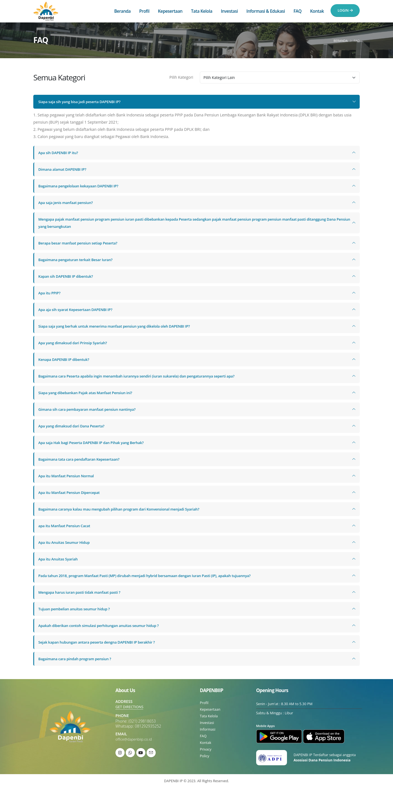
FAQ (297, 11)
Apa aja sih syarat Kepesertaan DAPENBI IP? (78, 309)
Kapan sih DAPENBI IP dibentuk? (67, 276)
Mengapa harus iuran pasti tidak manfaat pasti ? (82, 592)
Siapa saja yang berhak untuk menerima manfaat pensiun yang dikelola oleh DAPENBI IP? (119, 326)
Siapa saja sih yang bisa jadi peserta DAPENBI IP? (82, 101)
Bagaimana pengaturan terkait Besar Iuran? (78, 259)
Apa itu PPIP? (50, 292)
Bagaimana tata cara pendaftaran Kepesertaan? (81, 459)
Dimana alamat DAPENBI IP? (64, 169)
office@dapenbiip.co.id (135, 739)
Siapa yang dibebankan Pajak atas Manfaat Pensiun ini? (88, 392)
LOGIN (345, 10)
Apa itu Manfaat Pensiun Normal (68, 475)
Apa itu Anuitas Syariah (59, 559)
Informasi (207, 729)
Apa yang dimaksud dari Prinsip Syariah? (75, 342)
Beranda (122, 11)
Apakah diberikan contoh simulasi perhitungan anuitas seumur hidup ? (103, 625)
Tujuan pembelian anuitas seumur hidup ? (76, 608)
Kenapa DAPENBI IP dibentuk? (65, 359)
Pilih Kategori (181, 77)
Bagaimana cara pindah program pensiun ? (77, 658)
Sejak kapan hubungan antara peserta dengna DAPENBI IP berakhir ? (100, 642)
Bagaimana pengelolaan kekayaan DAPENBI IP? (81, 185)
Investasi (229, 11)
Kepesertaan (170, 11)
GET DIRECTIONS (130, 706)
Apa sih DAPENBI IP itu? (59, 152)
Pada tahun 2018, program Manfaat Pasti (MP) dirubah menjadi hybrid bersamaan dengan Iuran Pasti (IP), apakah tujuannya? (152, 575)
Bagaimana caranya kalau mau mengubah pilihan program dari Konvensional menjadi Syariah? (124, 509)
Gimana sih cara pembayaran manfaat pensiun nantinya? (90, 409)
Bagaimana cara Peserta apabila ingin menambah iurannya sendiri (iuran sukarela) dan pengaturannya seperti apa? (143, 376)
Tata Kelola (201, 11)
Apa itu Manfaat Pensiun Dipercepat (71, 492)
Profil (144, 11)
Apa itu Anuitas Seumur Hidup (66, 542)
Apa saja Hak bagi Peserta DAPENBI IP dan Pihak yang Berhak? (95, 442)
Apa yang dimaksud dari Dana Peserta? (73, 426)
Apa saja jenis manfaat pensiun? (67, 202)
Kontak (317, 11)
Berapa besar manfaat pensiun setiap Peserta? (80, 243)
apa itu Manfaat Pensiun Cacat (66, 525)
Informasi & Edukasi (265, 11)
